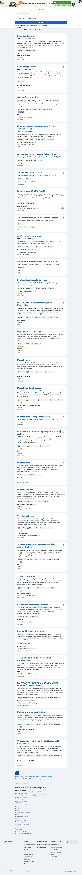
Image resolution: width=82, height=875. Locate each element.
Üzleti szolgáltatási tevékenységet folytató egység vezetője (36, 127)
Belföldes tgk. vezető (26, 66)
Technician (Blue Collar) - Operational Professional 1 (34, 659)
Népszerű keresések (22, 784)
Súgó (25, 852)
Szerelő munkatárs (25, 516)
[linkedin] (75, 842)
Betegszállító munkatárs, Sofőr (31, 631)
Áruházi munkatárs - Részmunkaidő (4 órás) (36, 154)
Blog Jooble (54, 850)
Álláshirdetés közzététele (62, 3)
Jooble (76, 871)
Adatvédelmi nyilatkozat (26, 871)
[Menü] (2, 9)
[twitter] (71, 842)
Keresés (41, 22)
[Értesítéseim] (80, 10)
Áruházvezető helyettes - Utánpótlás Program (38, 218)
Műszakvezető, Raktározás (29, 388)
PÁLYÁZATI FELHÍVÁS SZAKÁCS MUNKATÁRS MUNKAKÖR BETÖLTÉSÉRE (37, 684)
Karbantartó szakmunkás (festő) (32, 712)
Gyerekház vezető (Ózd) (28, 97)
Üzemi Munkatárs (25, 489)
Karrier (26, 850)
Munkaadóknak (41, 847)
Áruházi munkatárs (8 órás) (29, 172)
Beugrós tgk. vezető (26, 36)
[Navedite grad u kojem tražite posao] (41, 18)
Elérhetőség (27, 847)
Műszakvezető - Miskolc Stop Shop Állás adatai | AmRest (39, 432)
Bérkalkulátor (54, 857)
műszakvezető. (24, 463)
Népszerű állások (36, 791)
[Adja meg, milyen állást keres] (41, 14)
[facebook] (67, 842)
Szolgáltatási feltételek (10, 871)
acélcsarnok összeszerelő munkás (32, 605)
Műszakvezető (23, 360)
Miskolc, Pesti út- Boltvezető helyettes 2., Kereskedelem (35, 304)
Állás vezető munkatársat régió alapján (29, 861)
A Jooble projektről (29, 844)
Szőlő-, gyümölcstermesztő (29, 236)
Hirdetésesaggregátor (43, 844)
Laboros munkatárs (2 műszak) (31, 191)
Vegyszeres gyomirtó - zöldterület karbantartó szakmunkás (38, 742)
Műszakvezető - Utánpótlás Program (33, 417)
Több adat (41, 30)
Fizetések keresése (56, 847)
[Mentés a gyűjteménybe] (63, 36)
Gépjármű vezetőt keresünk (29, 332)
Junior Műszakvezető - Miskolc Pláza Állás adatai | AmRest (36, 545)
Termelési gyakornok (26, 576)
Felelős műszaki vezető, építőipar (32, 280)
